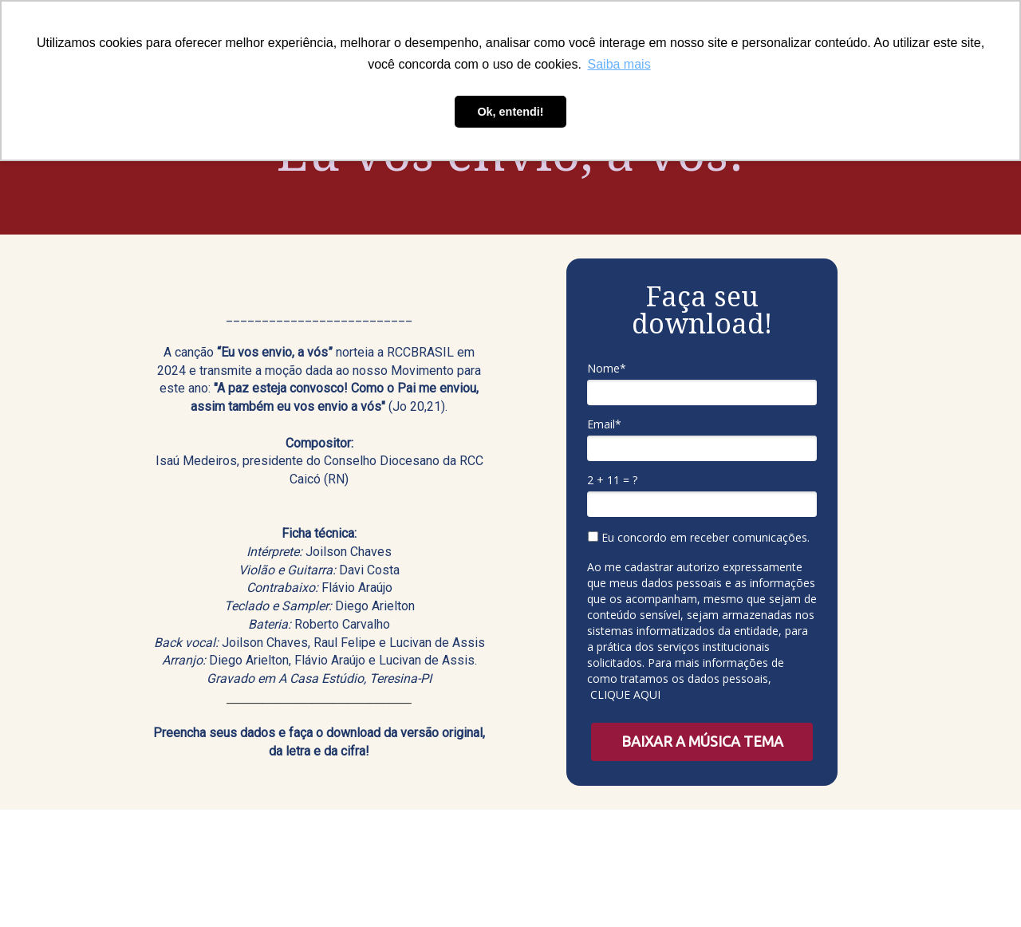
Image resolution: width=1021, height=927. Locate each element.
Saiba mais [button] (619, 64)
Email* (604, 424)
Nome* (606, 368)
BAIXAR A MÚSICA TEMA (702, 741)
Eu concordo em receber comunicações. (699, 538)
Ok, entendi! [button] (510, 111)
